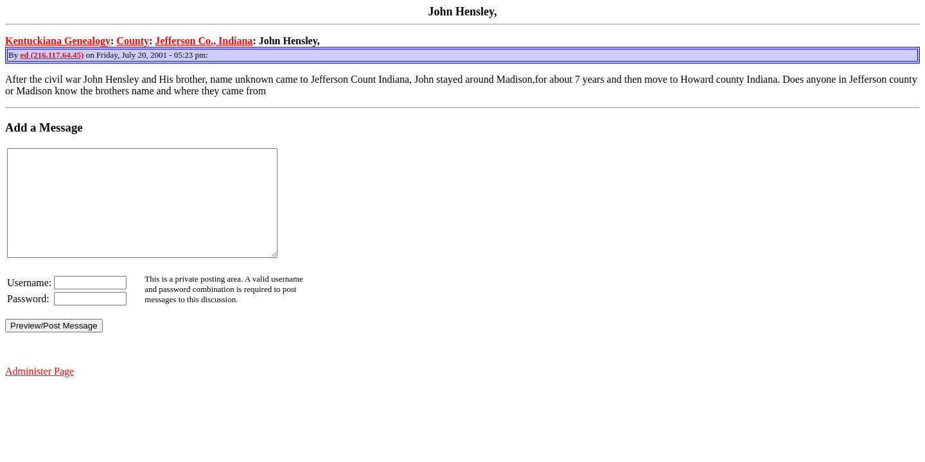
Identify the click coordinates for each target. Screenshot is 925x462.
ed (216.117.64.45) (52, 55)
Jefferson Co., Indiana (203, 40)
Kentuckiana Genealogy (57, 40)
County (132, 40)
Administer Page (39, 392)
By (14, 55)
